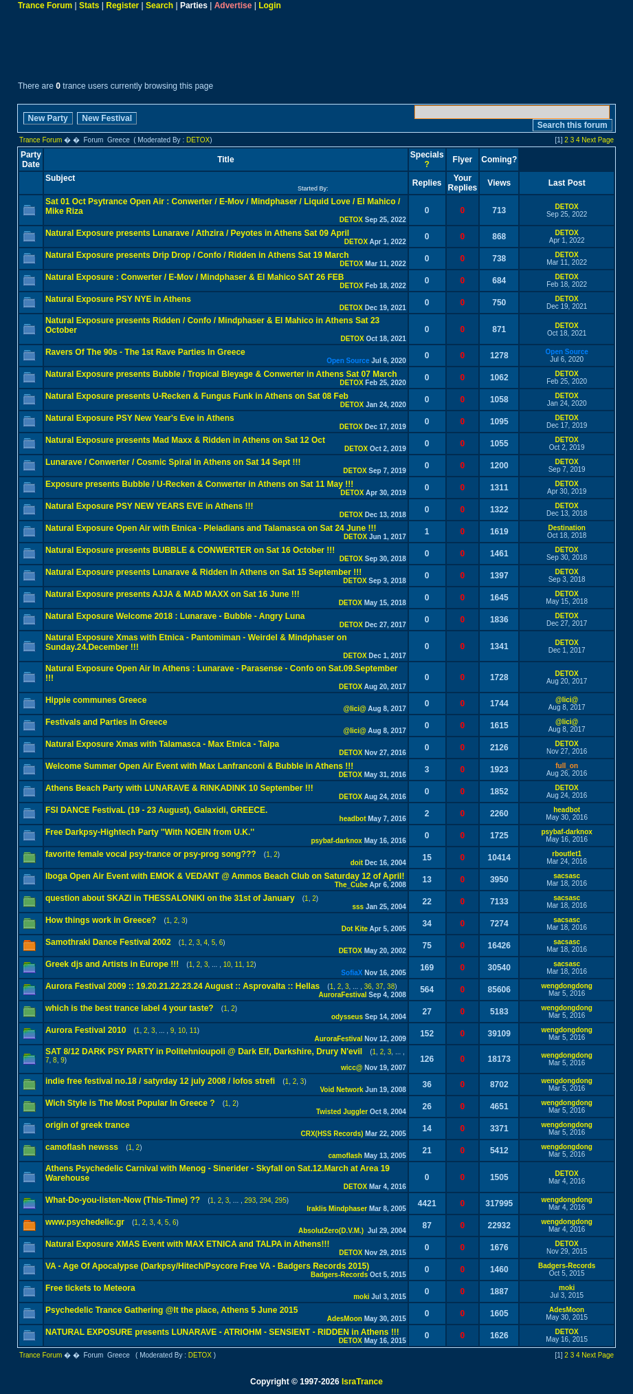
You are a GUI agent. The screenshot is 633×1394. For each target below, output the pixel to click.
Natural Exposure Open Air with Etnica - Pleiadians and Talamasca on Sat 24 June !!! (210, 528)
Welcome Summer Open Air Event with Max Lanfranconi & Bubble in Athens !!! (199, 766)
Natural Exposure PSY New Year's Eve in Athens (139, 418)
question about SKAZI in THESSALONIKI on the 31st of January (170, 898)
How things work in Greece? (100, 920)
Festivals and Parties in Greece (106, 722)
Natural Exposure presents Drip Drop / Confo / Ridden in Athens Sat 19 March (197, 255)
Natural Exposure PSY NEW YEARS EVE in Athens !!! (149, 506)
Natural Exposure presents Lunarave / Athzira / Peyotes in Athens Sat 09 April (197, 233)
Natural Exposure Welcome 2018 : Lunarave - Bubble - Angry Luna (174, 616)
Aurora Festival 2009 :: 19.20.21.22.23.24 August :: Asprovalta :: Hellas (182, 986)
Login (269, 5)
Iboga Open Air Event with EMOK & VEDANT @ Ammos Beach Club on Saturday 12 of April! (224, 876)
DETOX (198, 140)
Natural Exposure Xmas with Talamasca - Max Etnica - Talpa (162, 744)
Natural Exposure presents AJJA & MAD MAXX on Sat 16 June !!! (172, 594)
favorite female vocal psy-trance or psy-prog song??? (150, 854)
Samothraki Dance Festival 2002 (108, 942)
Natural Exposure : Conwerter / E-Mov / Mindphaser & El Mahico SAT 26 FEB (194, 277)
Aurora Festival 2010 (85, 1030)
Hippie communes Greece (95, 700)
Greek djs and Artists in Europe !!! (112, 964)
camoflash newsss (81, 1147)
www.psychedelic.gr (84, 1222)
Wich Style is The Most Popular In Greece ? (130, 1103)
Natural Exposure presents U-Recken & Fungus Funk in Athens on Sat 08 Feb (196, 396)
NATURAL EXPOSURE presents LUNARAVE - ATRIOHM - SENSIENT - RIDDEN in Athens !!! (222, 1332)
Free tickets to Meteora (90, 1288)
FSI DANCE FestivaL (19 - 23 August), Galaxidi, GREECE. (156, 810)
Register (122, 5)
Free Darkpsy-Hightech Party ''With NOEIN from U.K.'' (149, 832)
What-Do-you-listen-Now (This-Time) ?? (122, 1200)
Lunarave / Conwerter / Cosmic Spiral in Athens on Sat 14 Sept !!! (173, 462)
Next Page (597, 140)
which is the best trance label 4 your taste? (129, 1008)
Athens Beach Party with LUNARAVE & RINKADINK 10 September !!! (179, 788)
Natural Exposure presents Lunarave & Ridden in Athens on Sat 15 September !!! (203, 572)
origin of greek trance (87, 1125)
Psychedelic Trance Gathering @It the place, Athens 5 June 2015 (171, 1310)
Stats (89, 5)
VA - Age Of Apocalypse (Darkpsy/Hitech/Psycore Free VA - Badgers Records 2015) (207, 1266)
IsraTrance (362, 1381)
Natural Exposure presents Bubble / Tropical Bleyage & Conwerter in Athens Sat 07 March (221, 374)
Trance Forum (45, 5)
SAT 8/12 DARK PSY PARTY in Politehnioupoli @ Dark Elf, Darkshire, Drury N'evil (203, 1051)
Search (159, 5)
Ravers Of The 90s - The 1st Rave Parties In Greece (145, 352)
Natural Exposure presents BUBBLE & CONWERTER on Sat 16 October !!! (190, 550)
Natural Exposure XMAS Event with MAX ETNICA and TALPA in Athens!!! (187, 1244)
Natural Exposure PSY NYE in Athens (118, 299)
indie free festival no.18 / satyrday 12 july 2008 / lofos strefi (160, 1081)
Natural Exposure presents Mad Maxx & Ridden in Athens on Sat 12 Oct (185, 440)
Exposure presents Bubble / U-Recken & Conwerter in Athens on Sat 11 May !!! (199, 484)
